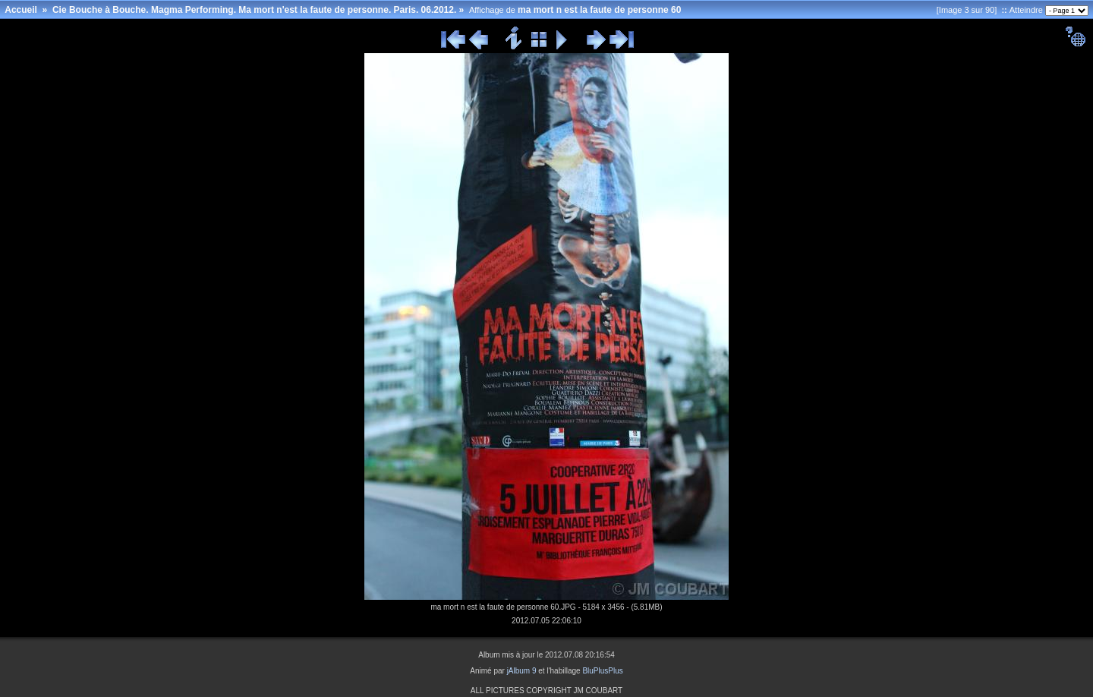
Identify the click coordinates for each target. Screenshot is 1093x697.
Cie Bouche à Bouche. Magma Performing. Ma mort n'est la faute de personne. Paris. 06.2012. (254, 10)
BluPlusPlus (602, 671)
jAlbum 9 (522, 671)
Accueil (21, 10)
